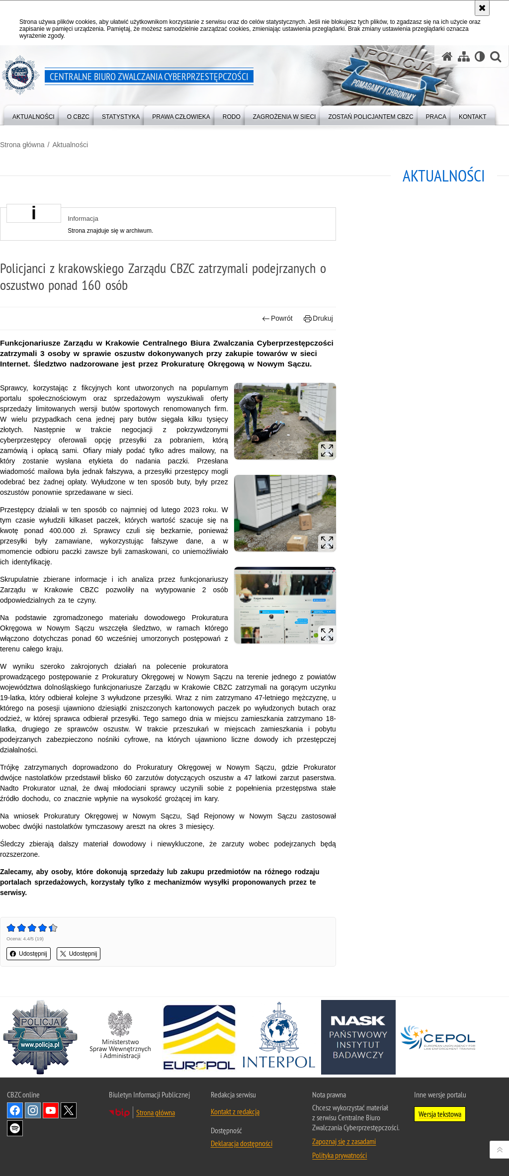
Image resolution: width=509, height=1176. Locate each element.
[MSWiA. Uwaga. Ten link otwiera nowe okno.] (120, 1037)
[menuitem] (33, 114)
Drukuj (318, 318)
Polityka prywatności (339, 1155)
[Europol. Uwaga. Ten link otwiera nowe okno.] (199, 1037)
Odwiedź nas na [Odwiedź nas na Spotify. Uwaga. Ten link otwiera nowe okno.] (15, 1128)
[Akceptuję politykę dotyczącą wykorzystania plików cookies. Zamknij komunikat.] (482, 8)
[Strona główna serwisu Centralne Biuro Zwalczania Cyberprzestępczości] (447, 56)
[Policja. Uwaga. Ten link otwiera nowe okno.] (40, 1037)
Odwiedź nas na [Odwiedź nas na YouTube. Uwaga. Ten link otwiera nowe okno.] (51, 1110)
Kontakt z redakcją (235, 1111)
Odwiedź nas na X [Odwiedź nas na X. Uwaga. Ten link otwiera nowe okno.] (69, 1110)
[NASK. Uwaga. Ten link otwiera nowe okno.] (358, 1037)
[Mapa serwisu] (464, 56)
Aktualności (70, 145)
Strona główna (22, 145)
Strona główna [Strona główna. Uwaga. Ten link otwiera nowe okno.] (155, 1112)
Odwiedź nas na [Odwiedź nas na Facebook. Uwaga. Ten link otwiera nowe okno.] (15, 1110)
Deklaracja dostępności (241, 1143)
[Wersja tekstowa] (480, 56)
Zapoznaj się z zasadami (344, 1141)
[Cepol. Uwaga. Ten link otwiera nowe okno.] (438, 1037)
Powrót (277, 318)
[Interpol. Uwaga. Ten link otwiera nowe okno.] (279, 1037)
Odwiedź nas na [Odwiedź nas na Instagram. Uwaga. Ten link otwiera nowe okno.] (33, 1110)
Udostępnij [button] (28, 953)
